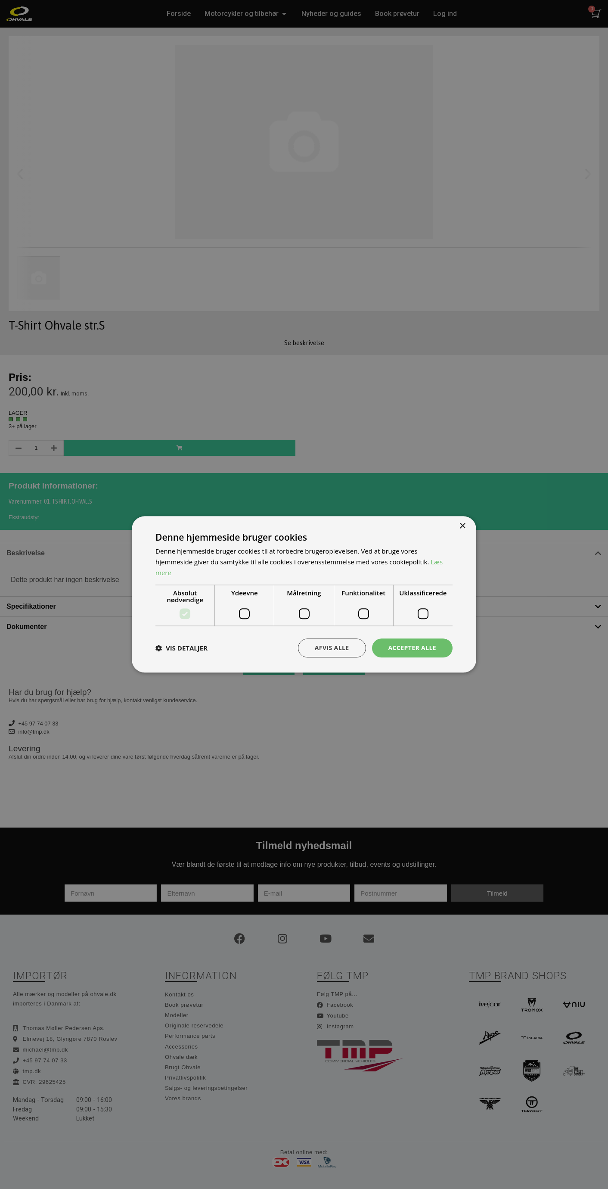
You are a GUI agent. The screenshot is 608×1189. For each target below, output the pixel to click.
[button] (181, 648)
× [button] (462, 526)
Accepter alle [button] (412, 648)
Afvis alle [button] (332, 648)
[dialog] (304, 594)
